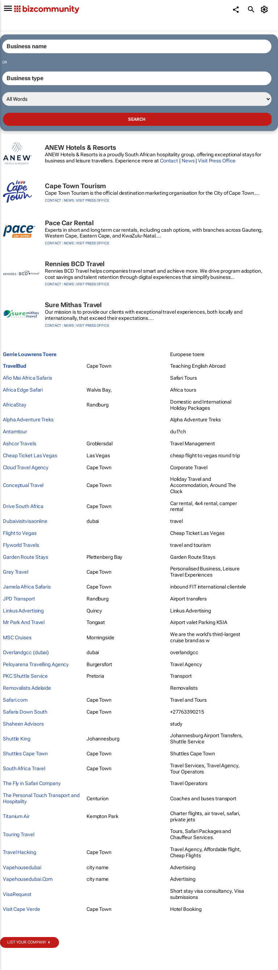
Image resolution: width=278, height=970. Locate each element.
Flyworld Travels (21, 545)
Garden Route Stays (25, 557)
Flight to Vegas (20, 533)
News (188, 161)
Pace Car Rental (69, 223)
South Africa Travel (24, 768)
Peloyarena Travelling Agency (36, 664)
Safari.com (15, 700)
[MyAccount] (265, 9)
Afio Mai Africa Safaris (27, 378)
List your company (26, 942)
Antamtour (15, 431)
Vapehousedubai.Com (27, 879)
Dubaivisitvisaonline (25, 521)
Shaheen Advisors (23, 724)
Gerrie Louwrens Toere (29, 354)
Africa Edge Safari (23, 390)
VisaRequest (17, 894)
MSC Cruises (17, 637)
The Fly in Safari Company (32, 783)
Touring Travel (18, 834)
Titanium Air (16, 816)
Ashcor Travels (19, 443)
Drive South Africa (23, 506)
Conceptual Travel (23, 485)
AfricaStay (14, 405)
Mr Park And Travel (24, 622)
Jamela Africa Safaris (27, 587)
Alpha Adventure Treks (28, 419)
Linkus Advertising (23, 611)
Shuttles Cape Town (25, 753)
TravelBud (14, 366)
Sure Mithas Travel (73, 305)
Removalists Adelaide (27, 688)
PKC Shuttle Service (25, 676)
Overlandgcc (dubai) (26, 652)
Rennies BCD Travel (75, 264)
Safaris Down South (25, 712)
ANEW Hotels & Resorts (80, 147)
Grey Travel (15, 572)
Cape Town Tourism (75, 186)
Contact (169, 161)
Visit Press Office (217, 161)
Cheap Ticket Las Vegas (30, 455)
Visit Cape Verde (21, 909)
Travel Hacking (19, 852)
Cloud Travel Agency (26, 467)
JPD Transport (19, 599)
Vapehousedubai (22, 867)
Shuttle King (16, 739)
